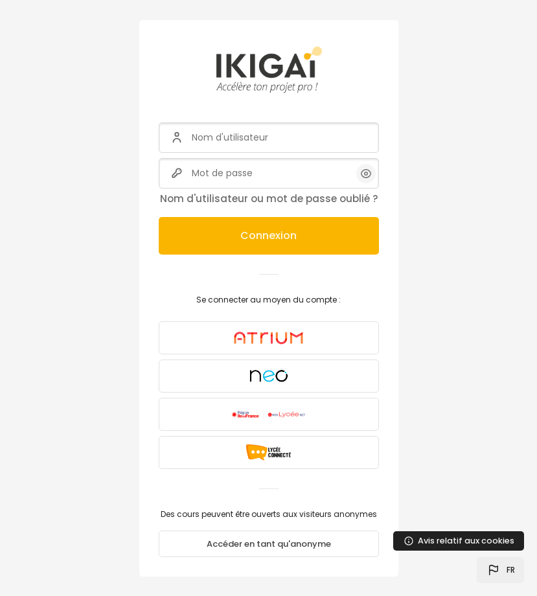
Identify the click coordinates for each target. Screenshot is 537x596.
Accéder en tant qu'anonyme (269, 544)
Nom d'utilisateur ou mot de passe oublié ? (269, 198)
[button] (500, 570)
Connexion (268, 235)
